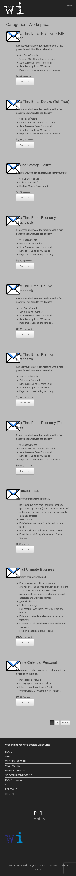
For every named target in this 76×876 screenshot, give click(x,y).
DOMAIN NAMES (13, 780)
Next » (65, 723)
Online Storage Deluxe (34, 165)
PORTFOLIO (11, 789)
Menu (68, 5)
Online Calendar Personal (36, 662)
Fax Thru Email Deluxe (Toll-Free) (42, 102)
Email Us (38, 819)
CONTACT (10, 794)
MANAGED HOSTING (16, 770)
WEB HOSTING (13, 766)
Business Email (28, 491)
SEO (7, 784)
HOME (8, 751)
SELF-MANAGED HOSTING (18, 775)
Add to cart (25, 81)
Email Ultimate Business (35, 569)
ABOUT (9, 756)
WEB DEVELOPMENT (15, 761)
